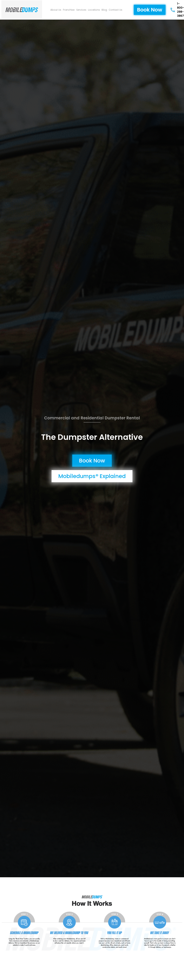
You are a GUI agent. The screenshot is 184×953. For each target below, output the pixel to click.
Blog (104, 9)
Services (81, 9)
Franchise (69, 9)
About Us (55, 9)
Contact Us (115, 9)
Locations (94, 9)
